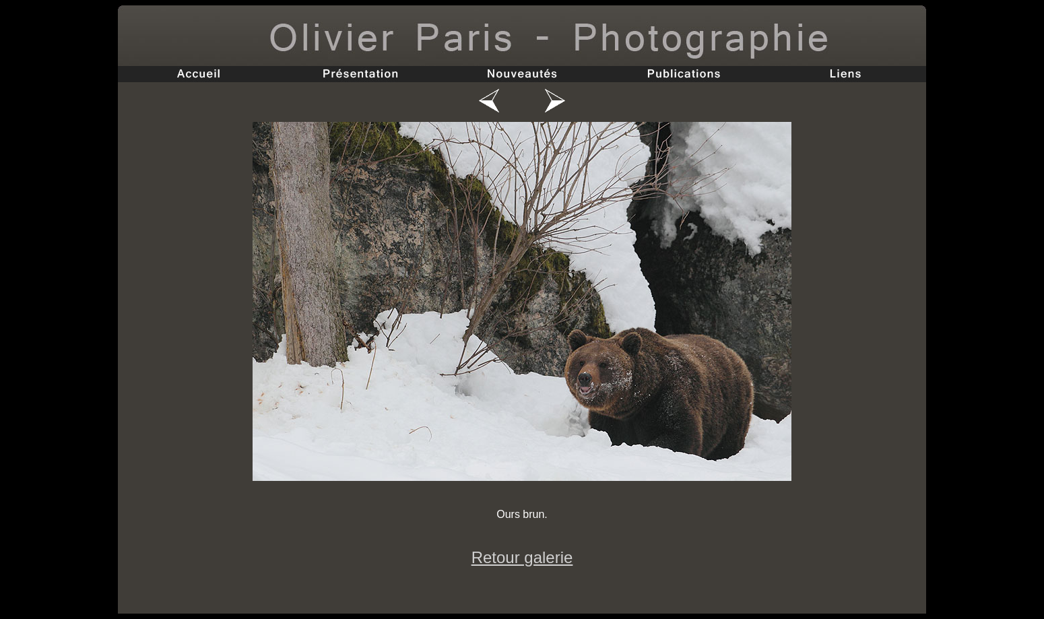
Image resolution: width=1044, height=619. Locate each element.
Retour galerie (522, 557)
